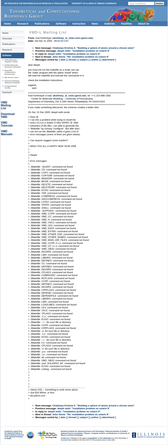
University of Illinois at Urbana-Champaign (94, 4)
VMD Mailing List (6, 105)
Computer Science (98, 433)
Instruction (78, 23)
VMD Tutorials (7, 124)
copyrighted (92, 438)
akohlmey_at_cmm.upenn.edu (69, 95)
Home (7, 23)
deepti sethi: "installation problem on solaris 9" (83, 50)
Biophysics (113, 433)
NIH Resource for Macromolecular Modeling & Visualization (36, 4)
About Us (143, 23)
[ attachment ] (108, 59)
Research (22, 23)
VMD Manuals (6, 133)
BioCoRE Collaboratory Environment (10, 72)
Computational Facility (11, 87)
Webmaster (107, 438)
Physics (87, 433)
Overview (7, 38)
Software (61, 23)
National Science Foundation (72, 433)
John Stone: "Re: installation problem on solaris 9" (80, 56)
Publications (42, 23)
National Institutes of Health (116, 431)
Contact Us (65, 438)
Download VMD (8, 115)
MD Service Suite (11, 77)
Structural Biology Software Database (12, 82)
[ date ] (63, 59)
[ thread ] (72, 59)
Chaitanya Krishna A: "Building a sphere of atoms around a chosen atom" (93, 48)
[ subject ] (83, 59)
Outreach (7, 92)
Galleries (109, 23)
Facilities (126, 23)
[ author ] (95, 59)
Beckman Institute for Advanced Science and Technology (82, 431)
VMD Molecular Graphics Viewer (11, 61)
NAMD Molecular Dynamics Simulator (13, 66)
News (95, 23)
